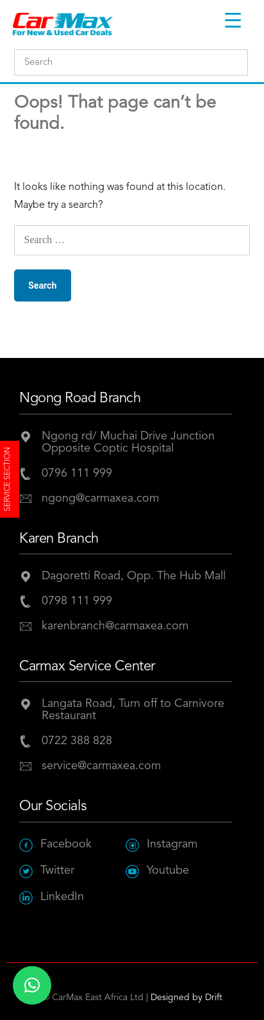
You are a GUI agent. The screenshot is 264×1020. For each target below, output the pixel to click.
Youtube (157, 871)
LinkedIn (51, 897)
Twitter (46, 871)
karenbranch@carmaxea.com (115, 626)
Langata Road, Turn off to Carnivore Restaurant (133, 710)
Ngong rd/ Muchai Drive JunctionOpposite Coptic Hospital (128, 442)
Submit (235, 63)
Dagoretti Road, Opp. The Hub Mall (134, 576)
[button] (32, 985)
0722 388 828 (77, 741)
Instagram (161, 844)
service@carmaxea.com (101, 766)
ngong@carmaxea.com (100, 498)
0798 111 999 (77, 601)
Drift (213, 997)
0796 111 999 (77, 473)
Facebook (55, 844)
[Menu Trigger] (233, 20)
